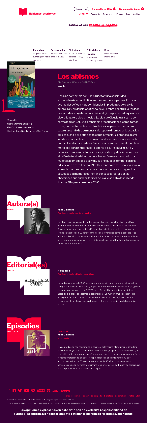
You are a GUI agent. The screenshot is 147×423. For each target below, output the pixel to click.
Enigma (55, 400)
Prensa (119, 14)
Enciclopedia (59, 53)
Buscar (80, 9)
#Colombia (12, 120)
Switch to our (93, 25)
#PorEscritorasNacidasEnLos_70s (23, 131)
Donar (82, 14)
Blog (112, 53)
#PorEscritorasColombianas (20, 127)
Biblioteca (77, 55)
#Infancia (19, 124)
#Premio (44, 131)
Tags (128, 14)
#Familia (11, 124)
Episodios (41, 55)
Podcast (85, 396)
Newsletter (108, 14)
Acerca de (95, 14)
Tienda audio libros (129, 9)
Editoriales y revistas (95, 55)
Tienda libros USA (102, 9)
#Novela (28, 124)
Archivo (136, 14)
